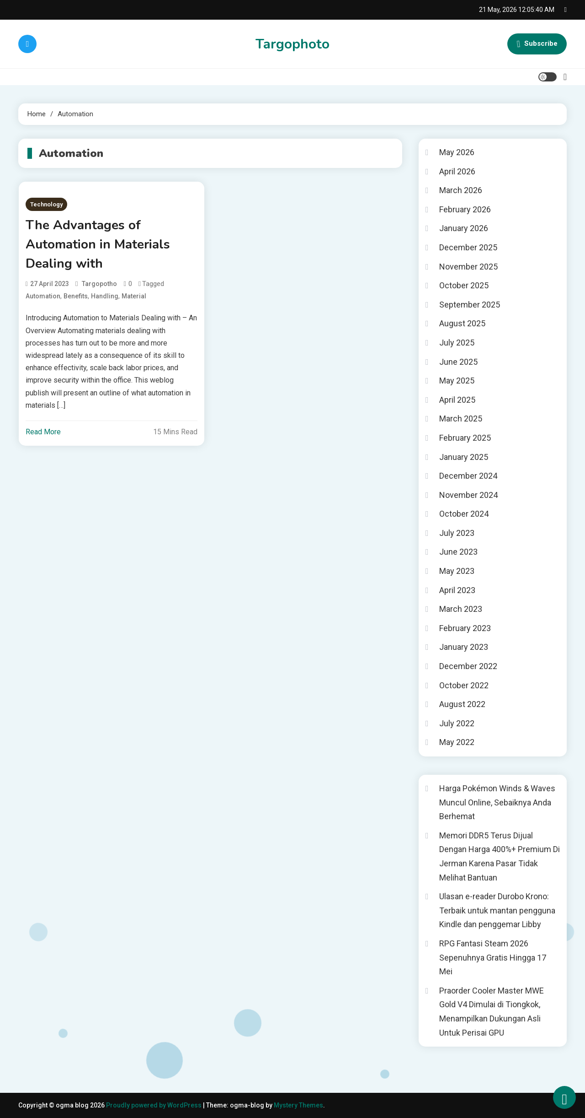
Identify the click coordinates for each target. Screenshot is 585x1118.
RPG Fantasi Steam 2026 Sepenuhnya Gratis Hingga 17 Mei (492, 957)
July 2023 (456, 533)
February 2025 (465, 438)
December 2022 (468, 666)
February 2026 (465, 209)
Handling (104, 296)
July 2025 (456, 342)
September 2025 (469, 304)
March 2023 (460, 609)
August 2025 (462, 323)
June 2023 (458, 551)
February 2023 (465, 628)
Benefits (76, 296)
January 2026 (463, 228)
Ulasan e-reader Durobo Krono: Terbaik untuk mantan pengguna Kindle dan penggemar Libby (497, 910)
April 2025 (457, 400)
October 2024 (464, 513)
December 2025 (468, 247)
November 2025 (468, 266)
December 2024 (468, 476)
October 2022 (464, 685)
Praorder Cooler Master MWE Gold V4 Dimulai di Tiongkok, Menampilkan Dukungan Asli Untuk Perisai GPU (491, 1011)
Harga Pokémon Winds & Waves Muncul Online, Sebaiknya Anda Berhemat (497, 802)
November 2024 (468, 495)
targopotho (99, 283)
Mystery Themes (298, 1105)
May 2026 (456, 152)
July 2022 (456, 723)
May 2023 (456, 571)
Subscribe (537, 44)
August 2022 (462, 704)
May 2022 (456, 742)
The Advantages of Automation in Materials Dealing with (98, 244)
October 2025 (464, 285)
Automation (43, 296)
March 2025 (460, 418)
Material (134, 296)
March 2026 (460, 190)
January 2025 (463, 457)
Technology (46, 204)
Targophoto (292, 44)
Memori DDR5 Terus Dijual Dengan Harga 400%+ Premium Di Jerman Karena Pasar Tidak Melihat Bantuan (499, 856)
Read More (43, 431)
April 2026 (457, 171)
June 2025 (458, 362)
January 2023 (463, 647)
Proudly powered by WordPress (154, 1105)
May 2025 (456, 380)
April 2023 (457, 590)
